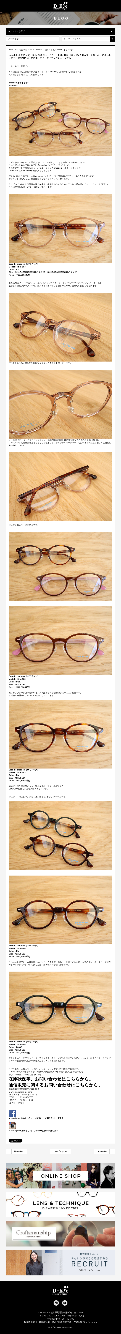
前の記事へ (18, 1151)
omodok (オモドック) (65, 50)
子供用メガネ (48, 50)
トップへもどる (60, 1151)
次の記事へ (102, 1151)
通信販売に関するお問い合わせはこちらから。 (55, 1084)
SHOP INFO (36, 50)
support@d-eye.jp (76, 1315)
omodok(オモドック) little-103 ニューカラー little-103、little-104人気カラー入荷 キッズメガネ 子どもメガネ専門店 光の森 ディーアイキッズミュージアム (62, 56)
